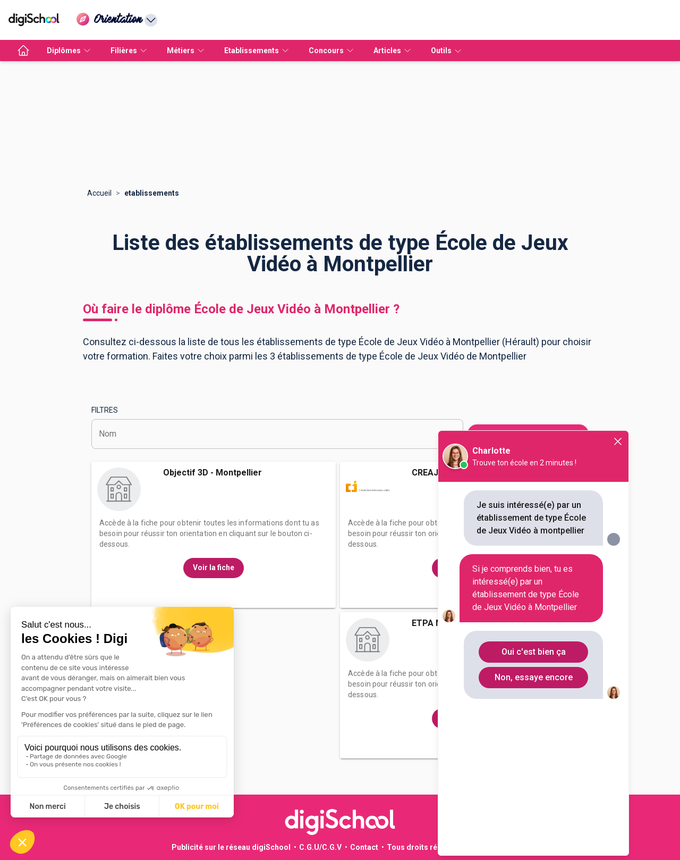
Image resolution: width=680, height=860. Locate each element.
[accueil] (23, 50)
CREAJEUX (433, 472)
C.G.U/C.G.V (320, 847)
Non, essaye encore (534, 677)
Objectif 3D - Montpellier (212, 472)
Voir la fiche (213, 567)
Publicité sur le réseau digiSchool (231, 847)
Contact (364, 847)
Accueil (99, 193)
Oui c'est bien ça (534, 652)
